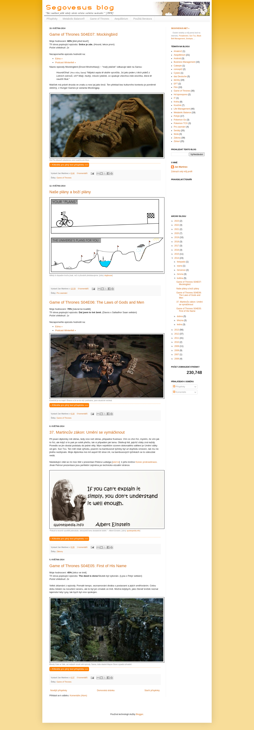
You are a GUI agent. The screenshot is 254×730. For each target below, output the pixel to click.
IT (175, 98)
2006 (177, 358)
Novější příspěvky (58, 690)
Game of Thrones (99, 18)
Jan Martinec (181, 167)
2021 (177, 229)
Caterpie (178, 65)
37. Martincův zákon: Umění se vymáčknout (87, 432)
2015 (177, 254)
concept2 (178, 69)
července (181, 270)
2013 (177, 330)
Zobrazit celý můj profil (181, 171)
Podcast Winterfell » (65, 62)
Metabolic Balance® (74, 18)
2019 (177, 237)
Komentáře (179, 392)
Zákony (60, 551)
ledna (180, 324)
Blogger (139, 714)
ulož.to (116, 462)
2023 (177, 221)
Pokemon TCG (181, 123)
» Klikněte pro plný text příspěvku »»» (69, 165)
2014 (177, 258)
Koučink (177, 105)
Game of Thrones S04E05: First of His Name (87, 566)
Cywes (177, 73)
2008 (177, 350)
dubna (180, 316)
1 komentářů (82, 547)
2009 (177, 346)
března (180, 320)
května (180, 278)
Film (176, 87)
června (180, 274)
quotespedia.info (133, 531)
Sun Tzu (192, 36)
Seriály (177, 130)
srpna (180, 266)
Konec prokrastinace (146, 462)
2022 (177, 225)
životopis (189, 39)
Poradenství (183, 36)
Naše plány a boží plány (70, 192)
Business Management (184, 62)
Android (177, 58)
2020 (177, 233)
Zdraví (177, 141)
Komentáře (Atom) (78, 695)
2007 (177, 354)
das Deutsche (180, 76)
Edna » (59, 58)
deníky (177, 80)
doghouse (108, 275)
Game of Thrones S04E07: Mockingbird (83, 34)
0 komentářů (82, 173)
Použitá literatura (142, 18)
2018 (177, 241)
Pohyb (177, 116)
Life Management (182, 109)
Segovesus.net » (180, 28)
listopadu (181, 262)
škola (176, 134)
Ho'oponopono (181, 94)
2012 (177, 334)
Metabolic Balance (182, 112)
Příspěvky (52, 18)
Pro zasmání (62, 293)
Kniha (176, 102)
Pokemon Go (180, 120)
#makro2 (178, 51)
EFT (176, 83)
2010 (177, 342)
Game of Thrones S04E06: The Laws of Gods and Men (96, 302)
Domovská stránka (105, 690)
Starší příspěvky (152, 690)
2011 (177, 338)
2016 (177, 250)
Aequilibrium (121, 18)
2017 (177, 245)
